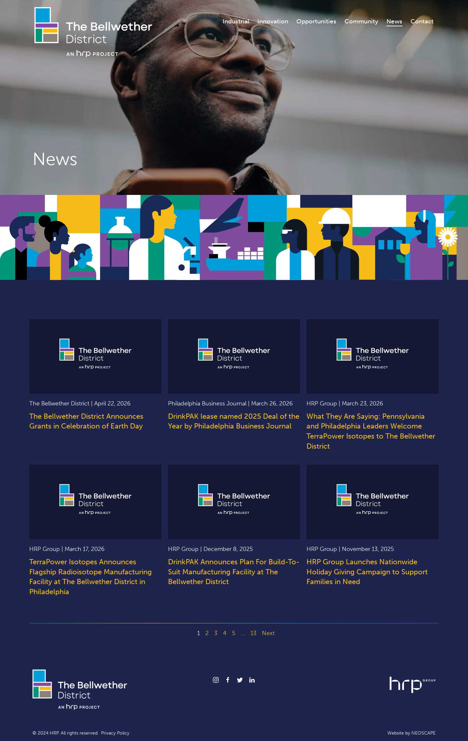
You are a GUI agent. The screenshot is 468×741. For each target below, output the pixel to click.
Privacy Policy (115, 733)
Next (268, 633)
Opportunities (316, 21)
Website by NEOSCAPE (411, 733)
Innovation (272, 21)
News (394, 21)
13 (253, 633)
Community (361, 21)
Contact (422, 21)
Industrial (236, 21)
